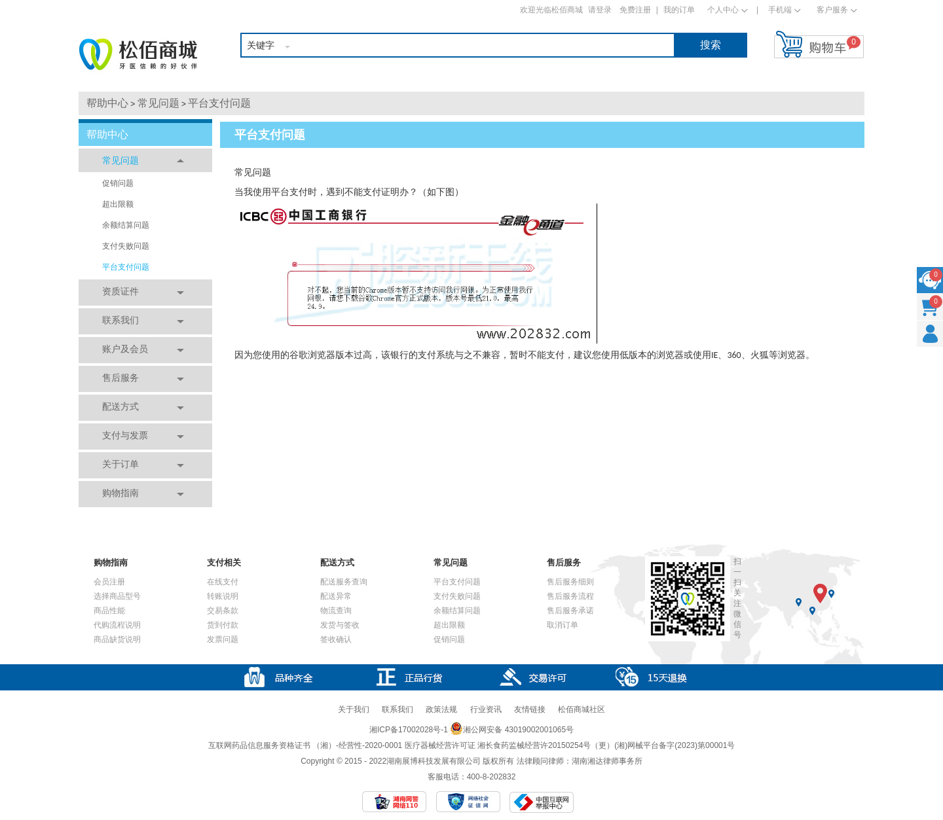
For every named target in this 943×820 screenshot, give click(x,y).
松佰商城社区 (581, 709)
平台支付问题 (219, 103)
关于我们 (353, 709)
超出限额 (118, 204)
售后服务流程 (570, 596)
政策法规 (441, 709)
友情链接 (529, 709)
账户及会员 (125, 349)
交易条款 (222, 610)
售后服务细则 (570, 581)
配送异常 (336, 596)
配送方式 (120, 406)
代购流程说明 (117, 625)
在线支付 (222, 581)
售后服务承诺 (570, 610)
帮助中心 (107, 103)
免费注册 (635, 9)
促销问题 (118, 183)
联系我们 (120, 320)
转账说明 (222, 596)
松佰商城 (138, 54)
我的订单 (679, 9)
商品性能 (109, 610)
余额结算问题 (125, 225)
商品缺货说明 (117, 639)
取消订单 (562, 625)
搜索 (710, 44)
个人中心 (723, 9)
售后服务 (120, 377)
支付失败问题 (125, 246)
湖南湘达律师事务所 (607, 761)
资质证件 (120, 291)
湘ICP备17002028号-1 (408, 729)
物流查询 (336, 610)
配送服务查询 (343, 581)
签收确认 (336, 639)
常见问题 (158, 103)
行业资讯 (486, 709)
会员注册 (109, 581)
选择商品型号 (117, 596)
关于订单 (120, 464)
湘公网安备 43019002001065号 (512, 729)
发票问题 (222, 639)
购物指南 (120, 493)
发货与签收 (340, 625)
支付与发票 (125, 435)
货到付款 (222, 625)
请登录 (600, 9)
